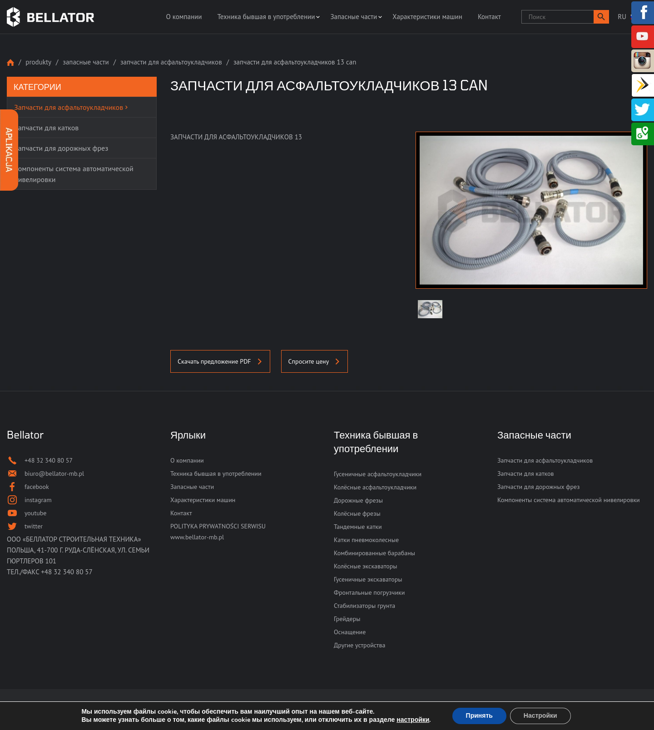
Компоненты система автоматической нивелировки (568, 500)
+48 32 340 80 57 (67, 571)
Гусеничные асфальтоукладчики (377, 474)
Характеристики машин (427, 16)
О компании (184, 16)
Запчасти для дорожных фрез (538, 487)
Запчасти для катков (525, 473)
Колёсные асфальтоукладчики (375, 487)
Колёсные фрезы (357, 513)
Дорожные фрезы (358, 500)
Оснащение (350, 632)
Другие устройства (359, 645)
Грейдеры (347, 619)
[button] (601, 17)
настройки (412, 720)
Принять (479, 715)
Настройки (540, 715)
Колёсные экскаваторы (365, 566)
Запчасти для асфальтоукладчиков (171, 62)
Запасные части (353, 16)
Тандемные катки (358, 527)
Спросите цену (314, 361)
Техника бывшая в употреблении (266, 16)
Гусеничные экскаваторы (368, 579)
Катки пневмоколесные (366, 540)
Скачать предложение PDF (220, 361)
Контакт (489, 16)
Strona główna (10, 62)
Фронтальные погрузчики (369, 592)
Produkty (38, 62)
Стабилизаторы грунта (364, 606)
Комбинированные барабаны (374, 553)
